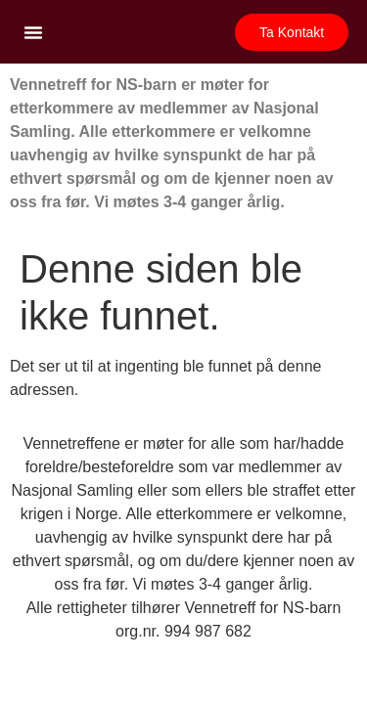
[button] (33, 32)
